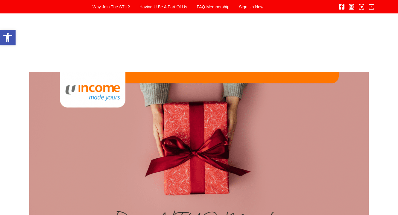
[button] (8, 37)
